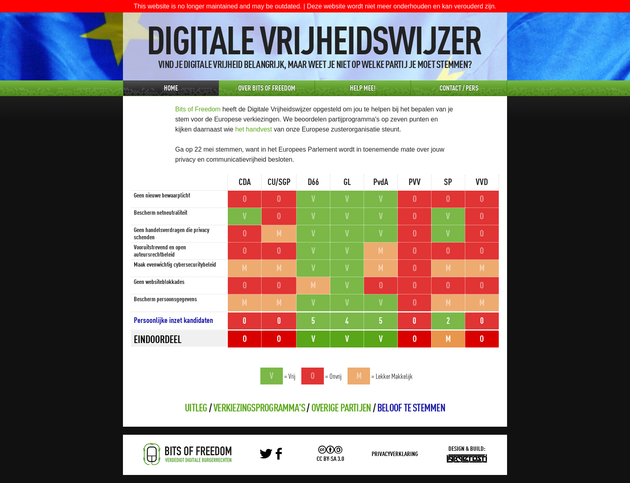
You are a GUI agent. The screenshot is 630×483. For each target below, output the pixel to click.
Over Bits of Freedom (266, 88)
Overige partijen (341, 408)
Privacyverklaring (395, 454)
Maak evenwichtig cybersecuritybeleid (175, 265)
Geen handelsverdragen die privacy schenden (171, 234)
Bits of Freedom (198, 109)
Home (171, 88)
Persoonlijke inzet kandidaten (173, 321)
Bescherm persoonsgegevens (165, 299)
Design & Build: (466, 449)
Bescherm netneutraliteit (160, 213)
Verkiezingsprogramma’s (259, 408)
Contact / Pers (459, 88)
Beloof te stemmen (411, 408)
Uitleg (196, 408)
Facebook (282, 454)
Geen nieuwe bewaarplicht (162, 196)
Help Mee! (363, 88)
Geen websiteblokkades (159, 282)
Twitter (267, 454)
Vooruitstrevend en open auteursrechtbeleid (160, 251)
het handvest (253, 129)
